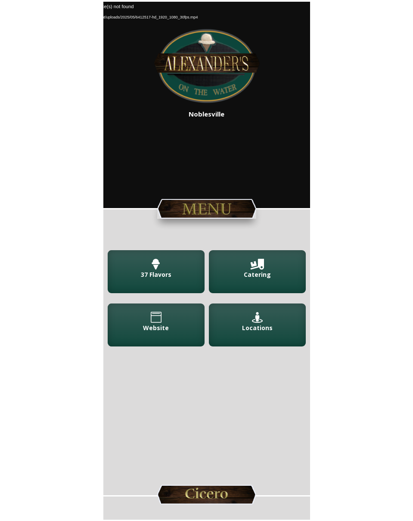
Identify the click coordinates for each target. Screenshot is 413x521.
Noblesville (206, 114)
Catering (257, 274)
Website (156, 328)
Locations (257, 328)
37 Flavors (156, 274)
